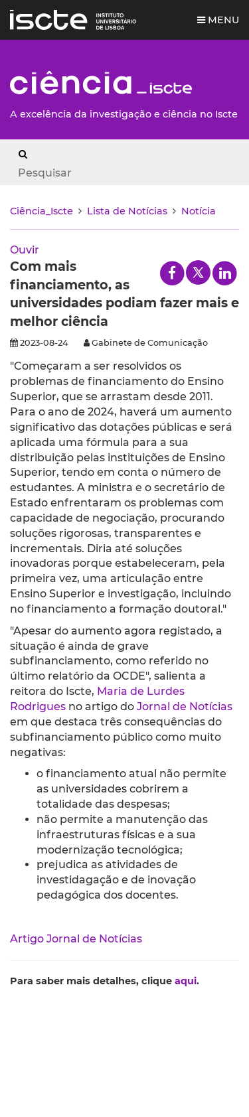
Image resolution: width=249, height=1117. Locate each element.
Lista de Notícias (127, 211)
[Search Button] (23, 154)
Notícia (198, 211)
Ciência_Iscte (41, 211)
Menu (218, 20)
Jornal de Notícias (184, 706)
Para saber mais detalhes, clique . (104, 981)
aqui (186, 981)
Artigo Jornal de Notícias (76, 938)
